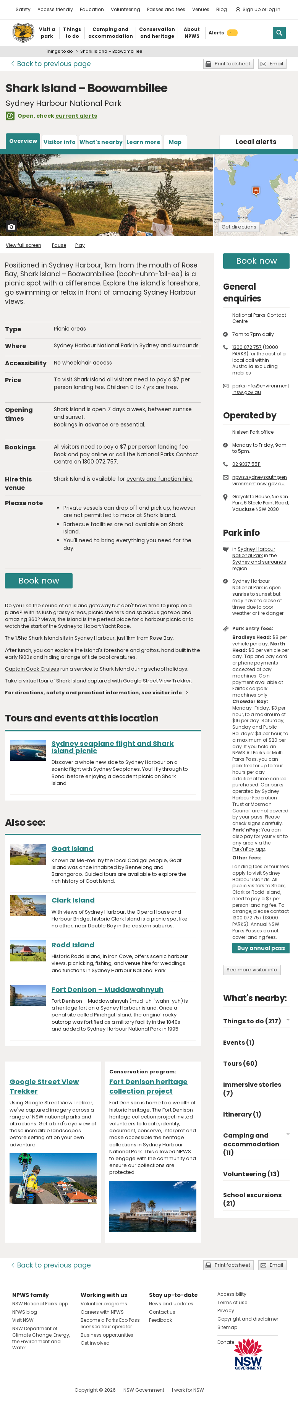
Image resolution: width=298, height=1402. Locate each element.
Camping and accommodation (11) (251, 1144)
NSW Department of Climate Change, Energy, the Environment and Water (41, 1338)
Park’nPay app (248, 849)
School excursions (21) (252, 1199)
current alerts (76, 116)
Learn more (143, 142)
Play (80, 245)
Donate (225, 1342)
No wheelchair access (83, 362)
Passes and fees (166, 9)
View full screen (23, 245)
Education (92, 9)
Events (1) (238, 1042)
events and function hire (159, 479)
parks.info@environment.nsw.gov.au (260, 389)
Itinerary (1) (242, 1114)
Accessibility (231, 1294)
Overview (23, 141)
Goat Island (73, 848)
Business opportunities (107, 1335)
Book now (38, 581)
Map (175, 142)
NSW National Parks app (40, 1303)
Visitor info (60, 142)
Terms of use (232, 1302)
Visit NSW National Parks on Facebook (19, 1390)
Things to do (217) (252, 1021)
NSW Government (143, 1390)
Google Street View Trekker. (157, 680)
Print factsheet (232, 63)
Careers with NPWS (102, 1312)
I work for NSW (188, 1390)
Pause (59, 245)
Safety (23, 9)
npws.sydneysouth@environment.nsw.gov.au (259, 480)
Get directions (239, 226)
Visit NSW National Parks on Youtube (52, 1390)
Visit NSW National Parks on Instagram (36, 1390)
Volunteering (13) (251, 1174)
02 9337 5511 (246, 464)
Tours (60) (240, 1063)
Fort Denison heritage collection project (148, 1086)
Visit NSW (23, 1320)
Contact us (162, 1312)
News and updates (171, 1303)
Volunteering (125, 9)
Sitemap (227, 1327)
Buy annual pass (261, 948)
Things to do (59, 51)
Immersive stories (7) (252, 1088)
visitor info (167, 692)
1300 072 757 (247, 347)
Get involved (95, 1343)
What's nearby (101, 142)
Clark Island (73, 900)
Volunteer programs (104, 1303)
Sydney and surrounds (169, 345)
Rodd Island (73, 944)
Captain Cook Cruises (32, 669)
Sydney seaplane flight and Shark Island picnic (113, 747)
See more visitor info (252, 969)
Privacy (225, 1310)
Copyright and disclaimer (247, 1319)
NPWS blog (24, 1312)
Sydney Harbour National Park (93, 345)
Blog (221, 9)
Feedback (160, 1320)
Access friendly (55, 9)
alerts (256, 141)
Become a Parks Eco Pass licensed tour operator (110, 1323)
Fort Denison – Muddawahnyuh (108, 989)
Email (276, 63)
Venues (200, 9)
